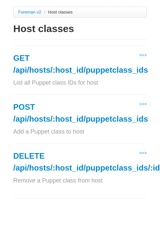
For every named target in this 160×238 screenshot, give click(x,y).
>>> (143, 55)
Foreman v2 (29, 12)
